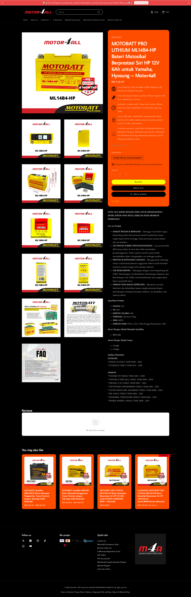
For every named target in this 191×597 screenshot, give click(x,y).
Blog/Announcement (72, 20)
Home (25, 20)
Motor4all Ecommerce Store (94, 20)
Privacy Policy (79, 592)
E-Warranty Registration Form (108, 551)
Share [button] (115, 201)
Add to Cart (138, 188)
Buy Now (138, 182)
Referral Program (103, 566)
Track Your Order (103, 569)
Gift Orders (101, 555)
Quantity (115, 170)
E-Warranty (57, 20)
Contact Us (101, 541)
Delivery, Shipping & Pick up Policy (99, 592)
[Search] (99, 12)
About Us (34, 20)
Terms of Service (67, 592)
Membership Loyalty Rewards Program (111, 562)
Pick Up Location (103, 558)
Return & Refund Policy (121, 592)
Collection (45, 20)
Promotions (116, 152)
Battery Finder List (115, 20)
